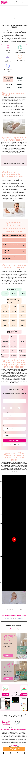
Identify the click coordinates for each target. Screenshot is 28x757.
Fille (7, 415)
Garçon (14, 415)
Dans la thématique (7, 432)
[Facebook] (14, 636)
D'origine (5, 439)
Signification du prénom (8, 78)
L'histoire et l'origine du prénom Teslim (12, 242)
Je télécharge (5, 701)
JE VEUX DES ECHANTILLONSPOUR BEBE (14, 749)
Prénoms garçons (19, 625)
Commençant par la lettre (9, 419)
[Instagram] (10, 636)
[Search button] (26, 2)
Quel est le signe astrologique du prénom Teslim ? (12, 252)
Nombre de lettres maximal (9, 426)
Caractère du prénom (8, 86)
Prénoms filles (8, 625)
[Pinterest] (18, 636)
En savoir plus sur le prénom (19, 86)
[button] (3, 753)
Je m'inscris (8, 662)
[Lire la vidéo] (14, 546)
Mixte (22, 415)
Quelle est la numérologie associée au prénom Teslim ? (12, 264)
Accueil (2, 11)
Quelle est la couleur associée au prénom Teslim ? (12, 258)
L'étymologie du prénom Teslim (10, 247)
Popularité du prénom (19, 78)
